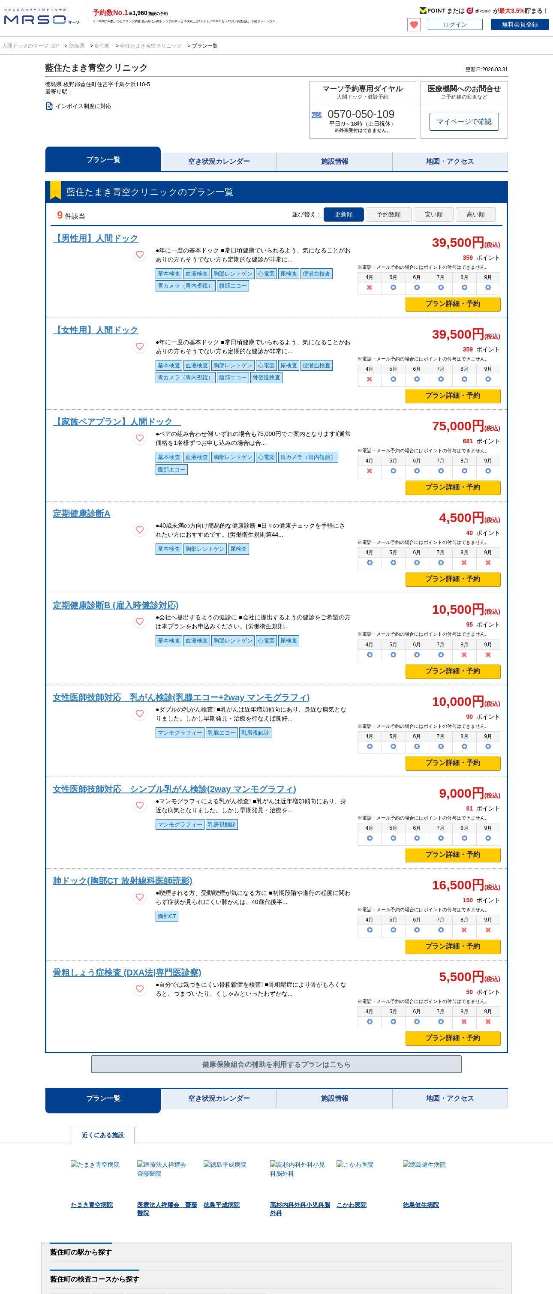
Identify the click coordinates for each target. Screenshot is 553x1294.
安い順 (434, 214)
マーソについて (230, 1268)
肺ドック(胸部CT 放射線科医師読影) (122, 881)
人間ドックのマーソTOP (31, 46)
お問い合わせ (429, 1268)
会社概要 (463, 1268)
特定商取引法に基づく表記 (375, 1268)
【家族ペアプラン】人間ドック (117, 421)
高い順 (476, 214)
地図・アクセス (450, 161)
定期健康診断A (81, 513)
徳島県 (77, 46)
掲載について (496, 1268)
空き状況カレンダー (219, 161)
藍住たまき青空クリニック (151, 46)
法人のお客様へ (33, 1245)
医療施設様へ (117, 1245)
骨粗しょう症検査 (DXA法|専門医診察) (127, 972)
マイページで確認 (464, 121)
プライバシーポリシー (310, 1268)
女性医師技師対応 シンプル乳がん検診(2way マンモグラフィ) (174, 789)
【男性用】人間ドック (95, 238)
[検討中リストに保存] (139, 254)
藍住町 (102, 46)
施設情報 (335, 161)
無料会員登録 (520, 24)
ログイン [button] (455, 24)
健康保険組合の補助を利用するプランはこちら (276, 1064)
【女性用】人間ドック (95, 330)
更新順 (344, 214)
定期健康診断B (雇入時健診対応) (115, 605)
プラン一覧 (103, 159)
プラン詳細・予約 (452, 303)
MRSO (32, 1274)
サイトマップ (535, 1268)
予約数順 (389, 214)
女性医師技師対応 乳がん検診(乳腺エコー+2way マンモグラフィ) (181, 697)
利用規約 (266, 1268)
